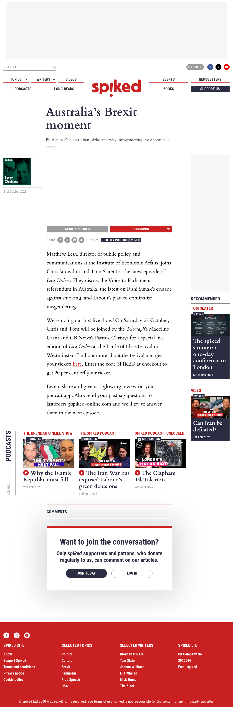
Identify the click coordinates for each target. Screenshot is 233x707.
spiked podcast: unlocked (159, 433)
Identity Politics (115, 240)
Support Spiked (14, 660)
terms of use (103, 701)
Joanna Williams (132, 667)
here (77, 364)
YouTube (227, 67)
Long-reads (64, 89)
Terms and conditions (19, 667)
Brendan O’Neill (131, 654)
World (135, 240)
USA (65, 686)
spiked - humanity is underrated (116, 88)
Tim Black (127, 686)
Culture (67, 660)
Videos (71, 79)
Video (196, 390)
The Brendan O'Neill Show (47, 433)
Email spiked (187, 667)
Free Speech (71, 679)
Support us (210, 89)
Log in (194, 67)
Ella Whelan (128, 673)
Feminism (69, 673)
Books (168, 89)
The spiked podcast (97, 433)
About (7, 654)
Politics (67, 654)
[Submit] (54, 67)
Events (169, 79)
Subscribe (141, 229)
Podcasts (23, 89)
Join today (86, 573)
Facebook (210, 67)
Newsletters (210, 79)
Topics (16, 79)
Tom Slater (202, 308)
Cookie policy (13, 679)
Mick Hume (128, 679)
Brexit (66, 667)
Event (198, 314)
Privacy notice (13, 673)
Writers (43, 79)
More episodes (77, 229)
